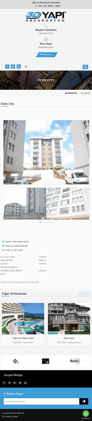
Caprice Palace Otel (23, 338)
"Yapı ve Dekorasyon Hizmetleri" (46, 2)
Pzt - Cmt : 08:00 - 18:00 (47, 6)
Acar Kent (69, 338)
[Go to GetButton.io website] (86, 418)
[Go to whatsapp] (86, 413)
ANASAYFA (71, 93)
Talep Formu (46, 54)
